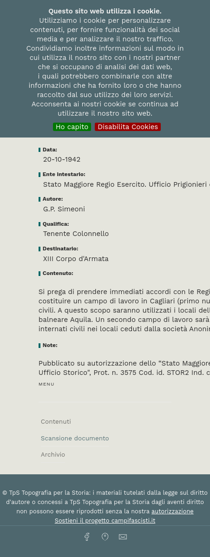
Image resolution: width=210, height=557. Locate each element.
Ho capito (72, 127)
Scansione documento (75, 438)
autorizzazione (172, 511)
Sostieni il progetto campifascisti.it (105, 520)
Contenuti (56, 421)
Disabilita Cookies (128, 127)
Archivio (53, 454)
